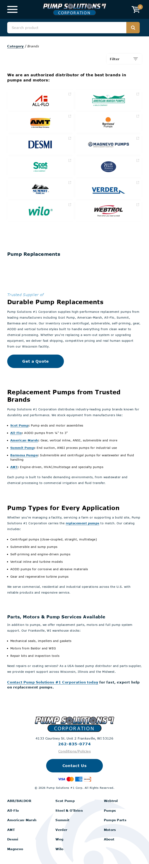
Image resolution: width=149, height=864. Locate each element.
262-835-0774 (74, 744)
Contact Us (74, 765)
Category (15, 46)
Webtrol (111, 801)
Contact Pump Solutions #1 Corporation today (52, 682)
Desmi (12, 839)
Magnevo (15, 849)
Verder (61, 830)
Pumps (110, 810)
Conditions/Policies (74, 751)
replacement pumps (82, 523)
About (109, 839)
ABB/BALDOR (19, 801)
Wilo (59, 849)
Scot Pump (19, 425)
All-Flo (16, 433)
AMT (14, 467)
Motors (110, 830)
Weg (59, 839)
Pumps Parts (115, 820)
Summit (62, 820)
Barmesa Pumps (24, 455)
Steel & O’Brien (69, 810)
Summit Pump (22, 447)
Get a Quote (35, 361)
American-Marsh (24, 440)
